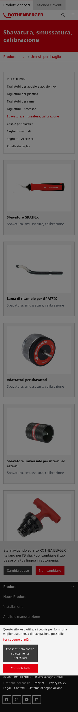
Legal (7, 688)
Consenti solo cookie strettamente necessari (20, 653)
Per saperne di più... (17, 639)
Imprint (39, 683)
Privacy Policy (57, 683)
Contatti (19, 688)
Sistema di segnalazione (45, 688)
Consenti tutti (20, 668)
